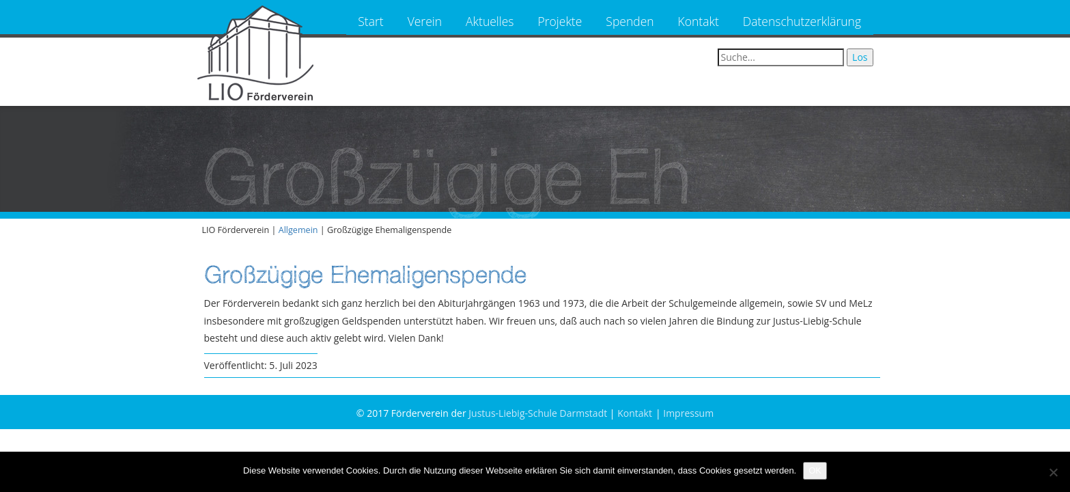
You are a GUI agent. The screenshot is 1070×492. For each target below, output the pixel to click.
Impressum (688, 413)
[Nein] (1053, 472)
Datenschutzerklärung (802, 21)
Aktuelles (489, 21)
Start (370, 21)
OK (814, 470)
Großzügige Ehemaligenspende (365, 274)
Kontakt (698, 21)
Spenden (629, 21)
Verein (425, 21)
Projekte (560, 21)
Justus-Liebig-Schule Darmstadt (537, 413)
